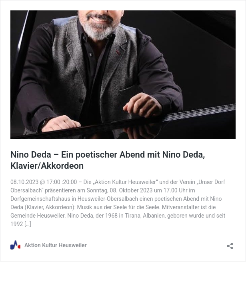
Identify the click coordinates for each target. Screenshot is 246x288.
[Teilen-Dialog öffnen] (230, 243)
